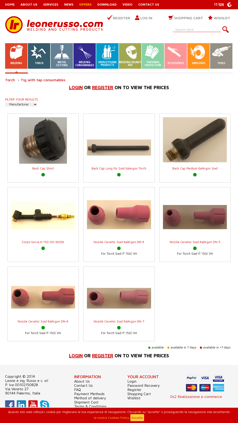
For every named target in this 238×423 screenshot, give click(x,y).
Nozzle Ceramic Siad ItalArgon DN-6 (43, 321)
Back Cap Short (43, 168)
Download (107, 4)
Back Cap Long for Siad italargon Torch (119, 168)
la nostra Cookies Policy (111, 418)
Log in (146, 18)
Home (10, 4)
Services (50, 4)
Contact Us (148, 4)
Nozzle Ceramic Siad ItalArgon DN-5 (195, 242)
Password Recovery (143, 385)
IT (216, 4)
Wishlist (222, 18)
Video (127, 4)
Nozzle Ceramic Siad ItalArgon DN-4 (119, 242)
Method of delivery (90, 398)
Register (121, 18)
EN (221, 4)
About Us (28, 4)
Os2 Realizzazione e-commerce (196, 396)
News (68, 4)
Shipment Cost (86, 402)
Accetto (137, 418)
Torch (10, 80)
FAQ (77, 389)
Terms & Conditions (90, 406)
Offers (85, 4)
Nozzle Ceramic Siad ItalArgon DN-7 (119, 321)
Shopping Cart (188, 18)
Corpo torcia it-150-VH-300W (43, 242)
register (102, 87)
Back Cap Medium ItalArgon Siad (195, 168)
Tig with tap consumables (43, 80)
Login (76, 87)
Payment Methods (89, 394)
